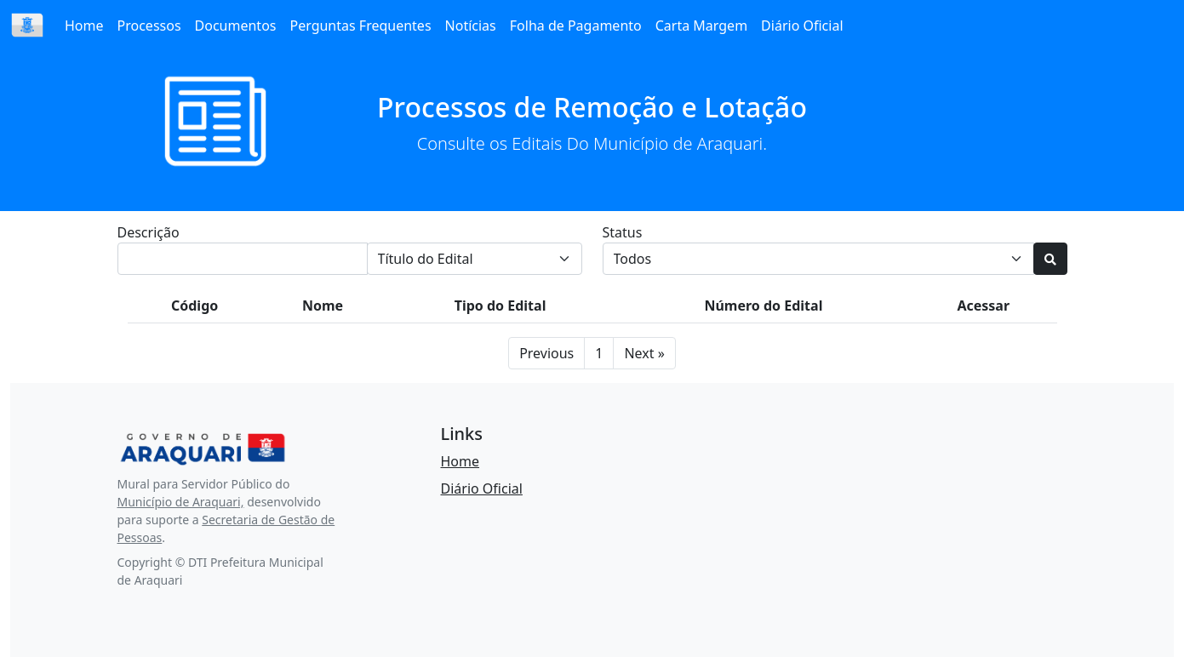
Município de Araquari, (180, 502)
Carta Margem (701, 25)
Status (623, 232)
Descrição (148, 232)
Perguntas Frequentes (360, 25)
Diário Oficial (802, 25)
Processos (149, 25)
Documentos (236, 25)
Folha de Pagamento (576, 25)
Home (84, 25)
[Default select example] (818, 259)
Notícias (470, 25)
